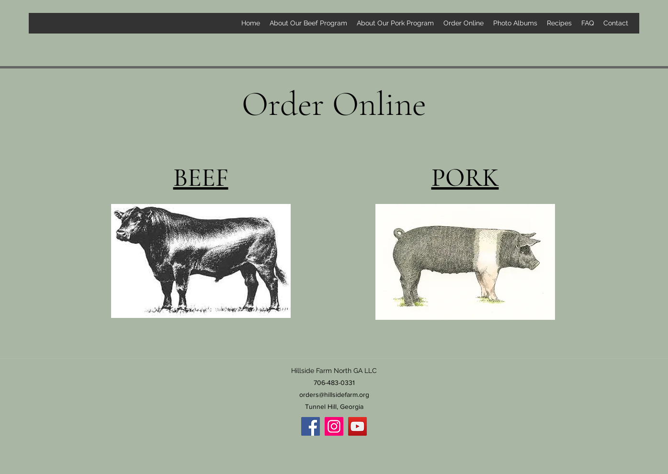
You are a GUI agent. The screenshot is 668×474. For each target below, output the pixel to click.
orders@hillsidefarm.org (334, 394)
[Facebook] (310, 426)
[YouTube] (357, 426)
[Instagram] (334, 426)
